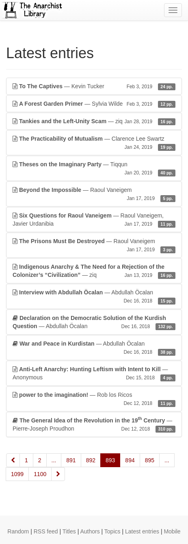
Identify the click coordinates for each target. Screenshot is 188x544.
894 (129, 460)
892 (90, 460)
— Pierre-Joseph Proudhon (94, 424)
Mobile (172, 531)
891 (71, 460)
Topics (112, 531)
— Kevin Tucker (94, 86)
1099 (17, 474)
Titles (69, 531)
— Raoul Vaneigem (94, 194)
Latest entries (142, 531)
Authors (89, 531)
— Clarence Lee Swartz (94, 143)
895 (149, 460)
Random (18, 531)
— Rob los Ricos (94, 399)
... (54, 460)
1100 (40, 474)
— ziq (94, 121)
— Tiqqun (94, 168)
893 (110, 460)
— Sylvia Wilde (94, 104)
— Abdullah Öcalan (94, 297)
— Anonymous (94, 373)
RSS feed (46, 531)
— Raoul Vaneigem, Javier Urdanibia (94, 220)
